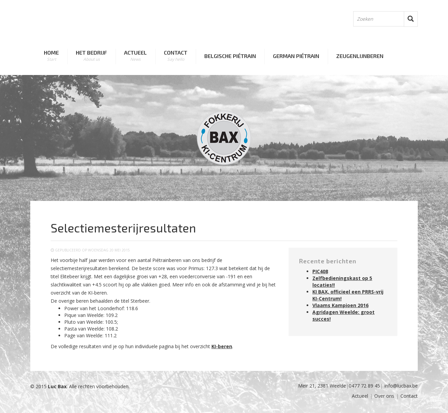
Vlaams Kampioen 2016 (340, 305)
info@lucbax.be (401, 385)
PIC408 (320, 271)
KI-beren (221, 346)
